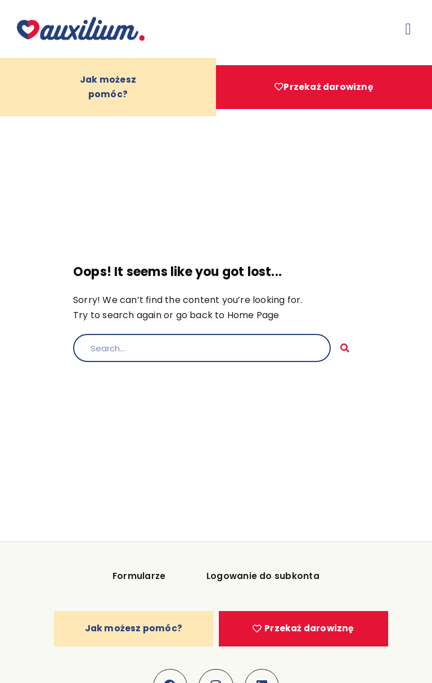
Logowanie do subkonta (260, 584)
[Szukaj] (345, 355)
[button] (408, 29)
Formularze (142, 584)
